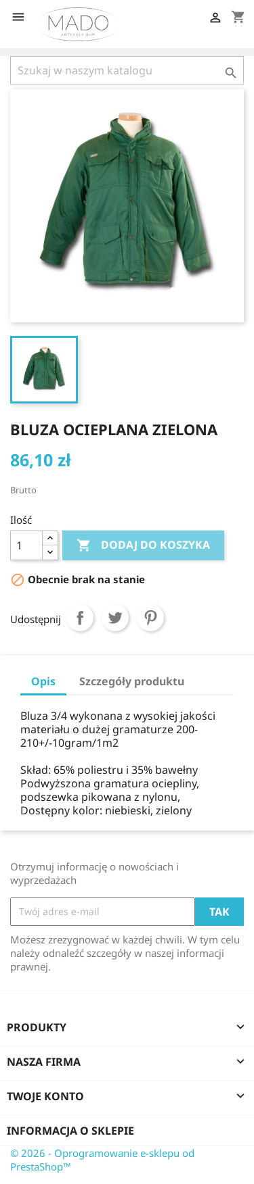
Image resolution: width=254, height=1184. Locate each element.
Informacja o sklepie (70, 1130)
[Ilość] (26, 545)
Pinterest (150, 617)
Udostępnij (79, 617)
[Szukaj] (127, 70)
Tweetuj (115, 617)
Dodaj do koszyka (143, 545)
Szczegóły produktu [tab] (131, 681)
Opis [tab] (43, 681)
